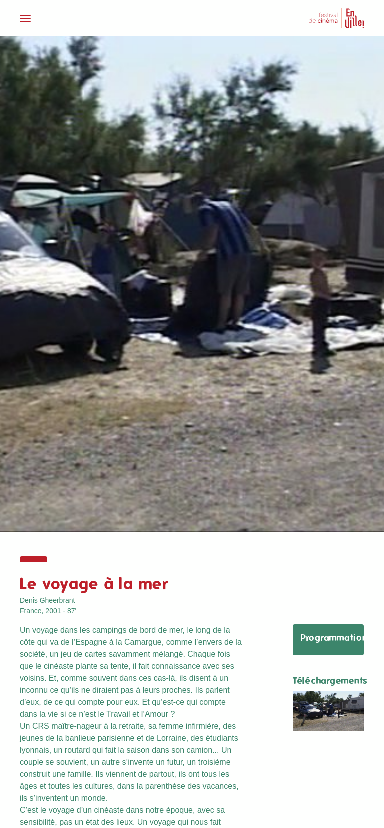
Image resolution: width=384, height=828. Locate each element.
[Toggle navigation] (103, 18)
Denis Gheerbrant (48, 600)
